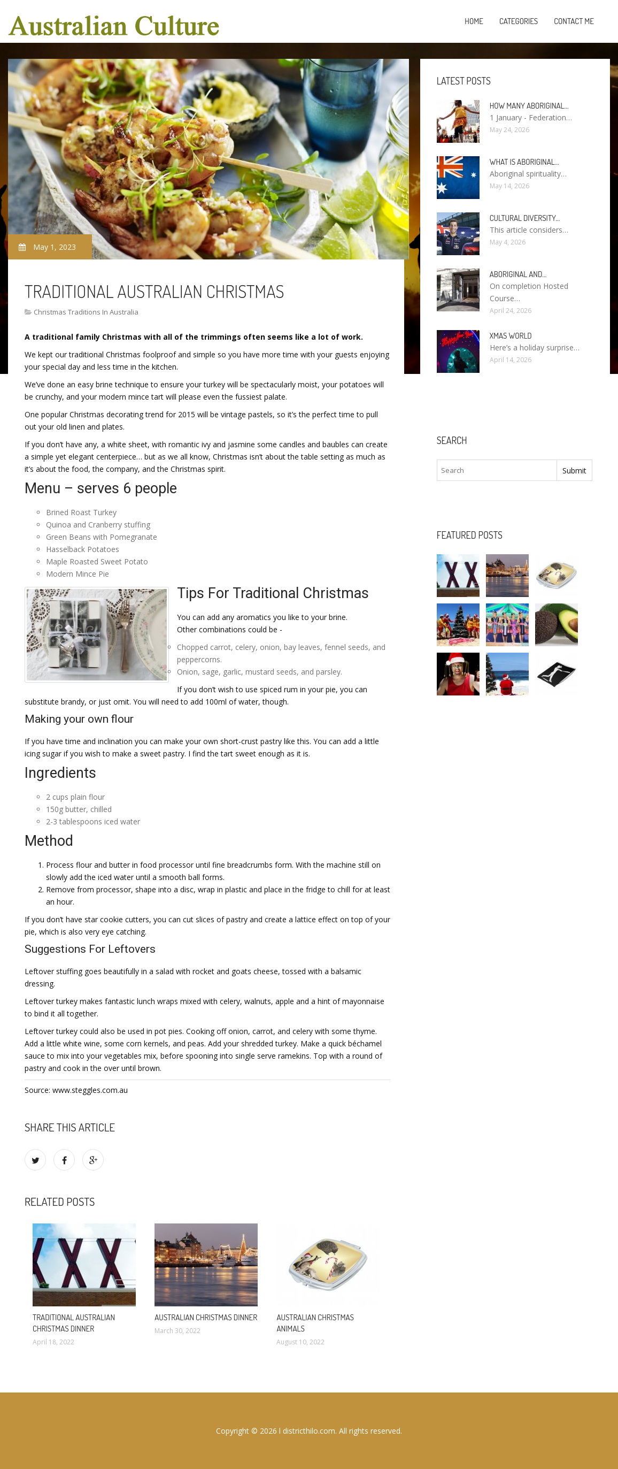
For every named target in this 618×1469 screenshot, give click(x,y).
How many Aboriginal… (529, 106)
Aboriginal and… (518, 274)
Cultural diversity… (525, 218)
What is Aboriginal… (524, 162)
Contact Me (574, 21)
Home (474, 21)
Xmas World (511, 336)
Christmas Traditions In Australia (86, 312)
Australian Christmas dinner (205, 1317)
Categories (518, 21)
